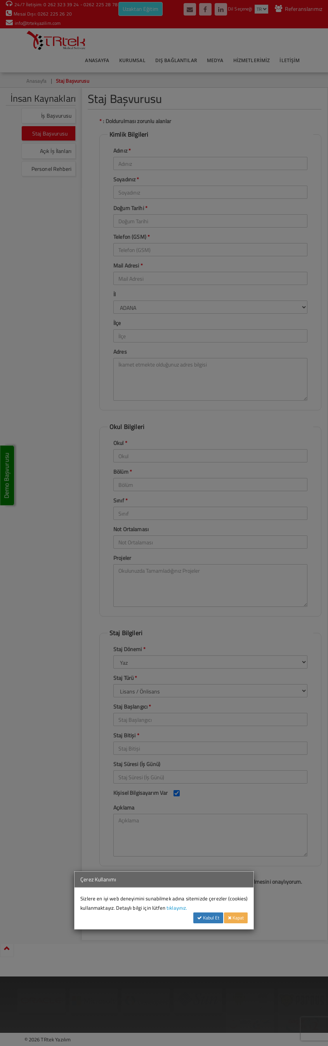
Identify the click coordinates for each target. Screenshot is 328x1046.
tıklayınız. (177, 908)
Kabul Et (208, 917)
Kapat (236, 917)
